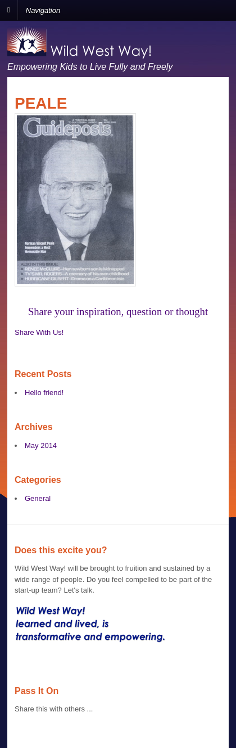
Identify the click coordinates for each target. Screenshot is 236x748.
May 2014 (41, 445)
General (38, 498)
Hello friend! (44, 392)
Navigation (43, 10)
